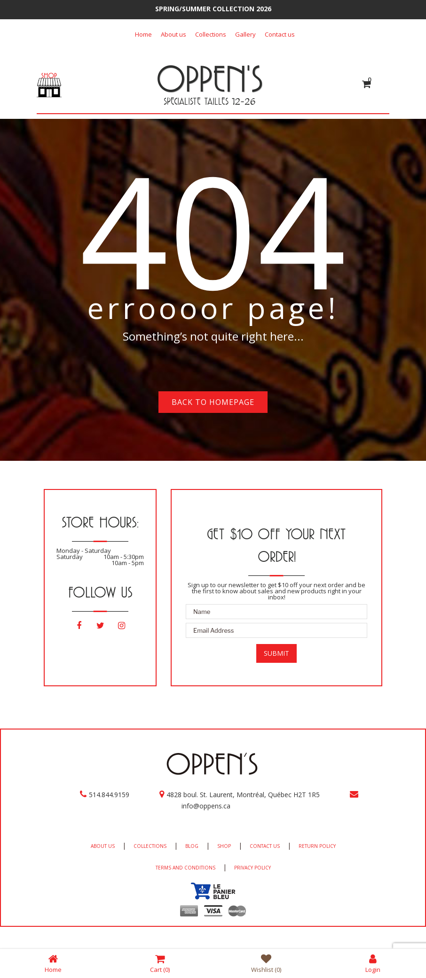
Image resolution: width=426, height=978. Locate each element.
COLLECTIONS (150, 846)
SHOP (224, 846)
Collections (210, 34)
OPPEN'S (209, 78)
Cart (160, 963)
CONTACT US (265, 846)
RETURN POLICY (317, 846)
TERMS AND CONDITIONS (185, 867)
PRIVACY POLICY (252, 867)
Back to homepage (213, 402)
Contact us (280, 34)
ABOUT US (103, 846)
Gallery (245, 34)
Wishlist (266, 963)
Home (143, 34)
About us (173, 34)
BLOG (191, 846)
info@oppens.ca (205, 805)
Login (372, 963)
